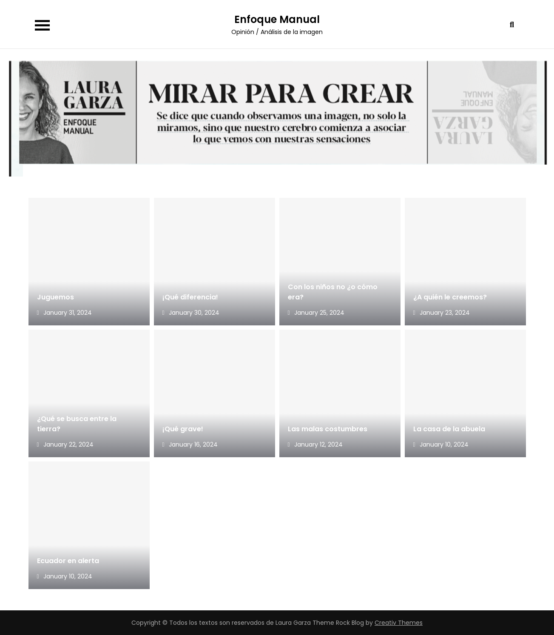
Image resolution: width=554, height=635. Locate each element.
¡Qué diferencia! (190, 297)
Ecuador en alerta (68, 561)
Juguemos (55, 297)
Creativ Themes (399, 622)
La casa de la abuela (450, 429)
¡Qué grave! (182, 429)
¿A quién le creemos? (450, 297)
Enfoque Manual (277, 19)
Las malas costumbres (327, 429)
